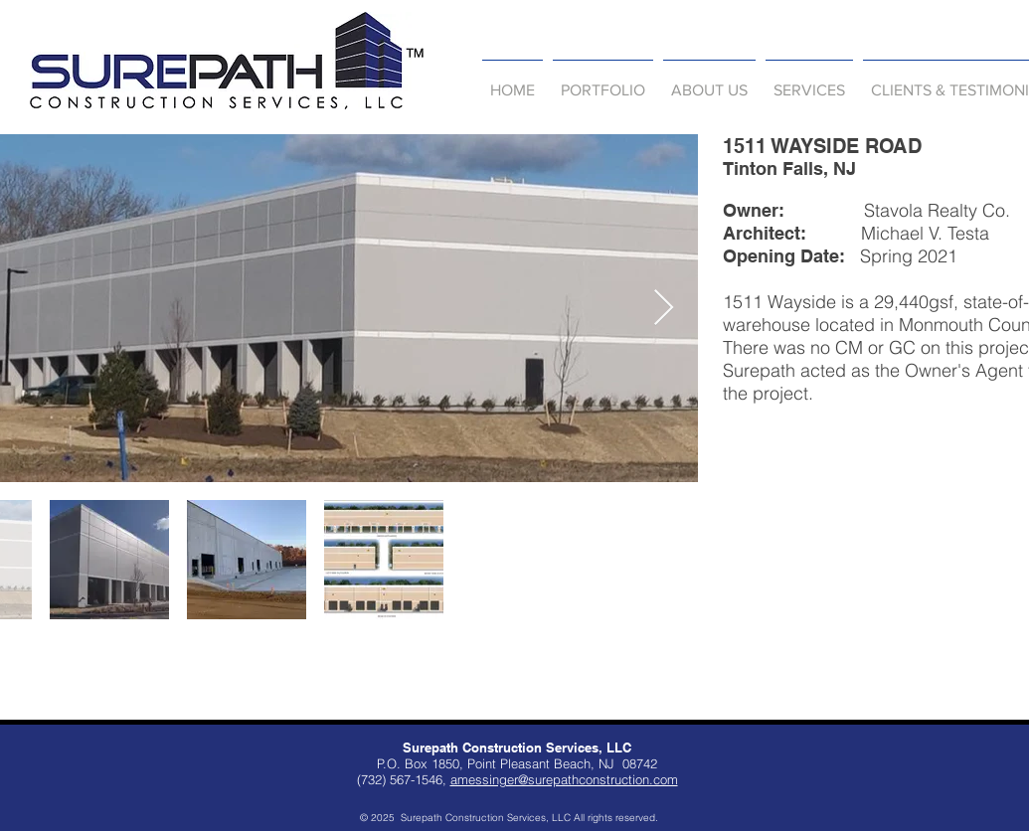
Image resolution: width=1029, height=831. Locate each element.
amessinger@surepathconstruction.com (564, 779)
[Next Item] (663, 308)
